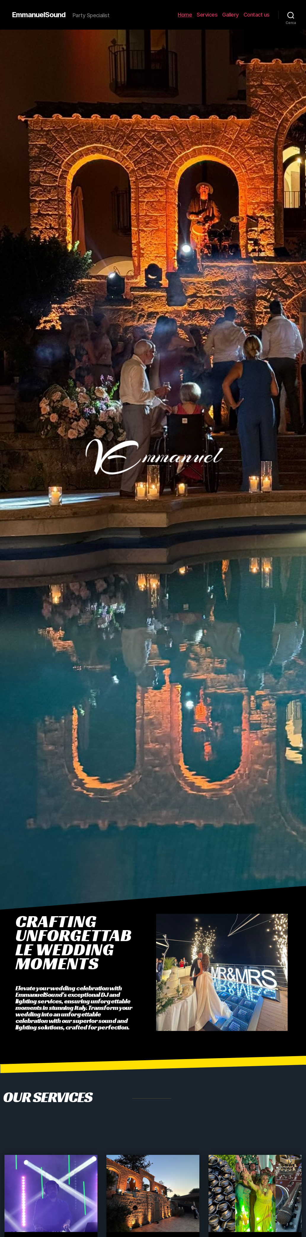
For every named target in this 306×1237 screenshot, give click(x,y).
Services (207, 15)
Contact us (256, 15)
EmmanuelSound (38, 14)
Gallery (230, 15)
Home (185, 15)
